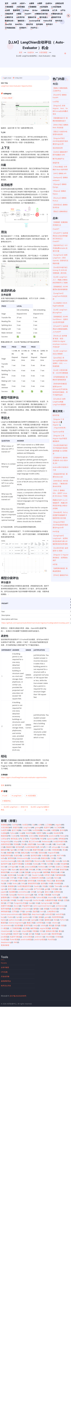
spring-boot (35, 872)
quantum (26, 917)
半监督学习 (26, 906)
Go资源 (27, 864)
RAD (15, 942)
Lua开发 (56, 101)
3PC (18, 878)
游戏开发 (28, 861)
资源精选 (4, 824)
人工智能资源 (15, 928)
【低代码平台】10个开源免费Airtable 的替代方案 (60, 248)
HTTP (9, 903)
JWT (37, 869)
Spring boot (45, 903)
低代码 (43, 883)
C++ (47, 847)
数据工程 (30, 922)
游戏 (40, 917)
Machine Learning (24, 894)
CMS (52, 858)
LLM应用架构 (56, 7)
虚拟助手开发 (56, 17)
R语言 (55, 903)
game (47, 917)
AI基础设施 (45, 10)
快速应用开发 (6, 855)
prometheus (23, 892)
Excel (56, 864)
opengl (33, 920)
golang (37, 827)
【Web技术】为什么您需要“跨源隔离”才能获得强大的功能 (60, 515)
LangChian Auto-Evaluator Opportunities (16, 86)
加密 (64, 897)
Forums (4, 963)
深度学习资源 (6, 906)
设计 (30, 934)
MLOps (34, 10)
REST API (60, 855)
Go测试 (44, 855)
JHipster (51, 897)
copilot (48, 878)
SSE (24, 878)
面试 (56, 925)
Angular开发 (52, 852)
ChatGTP (25, 830)
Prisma (63, 847)
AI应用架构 (44, 7)
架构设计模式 (51, 931)
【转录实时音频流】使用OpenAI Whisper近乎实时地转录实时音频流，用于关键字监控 (60, 389)
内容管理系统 (57, 917)
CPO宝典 (4, 972)
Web (55, 920)
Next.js (62, 836)
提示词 (62, 830)
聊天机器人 (44, 17)
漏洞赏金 (47, 920)
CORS (3, 886)
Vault (31, 903)
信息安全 (11, 875)
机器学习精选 (15, 936)
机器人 (19, 861)
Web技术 (57, 833)
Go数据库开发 (50, 900)
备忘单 (25, 928)
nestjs (35, 925)
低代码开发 (35, 855)
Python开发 (48, 21)
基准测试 (11, 886)
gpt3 (46, 889)
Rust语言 (53, 908)
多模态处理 (59, 3)
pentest (25, 920)
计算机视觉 (55, 850)
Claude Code (37, 875)
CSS (58, 858)
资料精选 (61, 838)
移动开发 (29, 24)
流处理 (35, 911)
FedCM (33, 852)
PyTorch (63, 920)
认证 (20, 872)
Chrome (4, 878)
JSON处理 (45, 869)
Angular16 (5, 869)
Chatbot (10, 917)
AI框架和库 (9, 14)
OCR (34, 917)
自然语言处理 (6, 844)
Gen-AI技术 (8, 98)
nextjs (57, 861)
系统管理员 (55, 934)
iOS (2, 847)
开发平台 (35, 28)
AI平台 (63, 10)
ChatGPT (28, 14)
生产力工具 (38, 889)
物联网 (45, 872)
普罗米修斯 (5, 908)
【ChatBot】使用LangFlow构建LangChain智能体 (59, 401)
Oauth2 (37, 886)
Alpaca (14, 869)
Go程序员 (4, 830)
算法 (64, 850)
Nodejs (35, 864)
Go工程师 (57, 827)
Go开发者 (36, 830)
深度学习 (39, 833)
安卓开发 (27, 925)
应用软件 (23, 28)
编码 (35, 908)
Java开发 (8, 24)
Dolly (23, 883)
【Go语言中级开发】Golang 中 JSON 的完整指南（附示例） (60, 270)
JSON (19, 850)
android (32, 836)
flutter (19, 875)
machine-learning (8, 861)
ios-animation (6, 925)
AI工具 (54, 10)
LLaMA (25, 855)
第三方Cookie (34, 841)
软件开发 (59, 21)
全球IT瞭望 (5, 967)
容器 (62, 925)
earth (65, 886)
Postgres (26, 900)
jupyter (3, 892)
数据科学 (9, 847)
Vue (20, 833)
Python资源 (40, 897)
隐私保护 (4, 850)
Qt (40, 908)
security (13, 872)
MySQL (3, 920)
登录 (2, 785)
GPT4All (12, 880)
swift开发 (39, 922)
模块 (59, 900)
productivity (26, 908)
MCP (16, 852)
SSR (8, 883)
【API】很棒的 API (59, 173)
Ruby (3, 875)
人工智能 (48, 824)
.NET (39, 894)
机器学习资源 (17, 864)
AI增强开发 (9, 17)
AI (53, 844)
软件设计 (49, 24)
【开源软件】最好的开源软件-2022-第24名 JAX (60, 460)
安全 (23, 844)
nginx (3, 889)
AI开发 (55, 564)
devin (3, 866)
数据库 (3, 922)
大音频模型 (32, 7)
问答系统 (40, 880)
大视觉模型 (9, 7)
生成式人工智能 (61, 866)
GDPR (50, 866)
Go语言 (25, 824)
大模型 (53, 830)
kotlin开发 (59, 914)
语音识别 (41, 852)
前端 (45, 908)
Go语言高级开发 (31, 847)
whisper (55, 847)
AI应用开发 (20, 17)
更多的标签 (5, 945)
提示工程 (15, 830)
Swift (49, 864)
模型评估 (7, 801)
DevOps (27, 850)
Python (13, 833)
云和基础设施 (10, 28)
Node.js (16, 883)
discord (16, 906)
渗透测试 (4, 897)
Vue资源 (4, 939)
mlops (16, 841)
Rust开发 (51, 939)
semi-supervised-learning (43, 906)
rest (47, 922)
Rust (2, 852)
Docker (3, 894)
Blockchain (38, 861)
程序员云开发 (6, 985)
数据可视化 (37, 850)
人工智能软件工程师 (35, 878)
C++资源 (13, 897)
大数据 (46, 894)
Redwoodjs (46, 841)
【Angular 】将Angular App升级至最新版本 (60, 438)
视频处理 (25, 914)
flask (24, 934)
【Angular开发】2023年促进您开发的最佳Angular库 (60, 141)
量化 (60, 931)
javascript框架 (30, 866)
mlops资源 (26, 931)
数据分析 (44, 858)
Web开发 (19, 24)
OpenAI (40, 844)
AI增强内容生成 (56, 14)
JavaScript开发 (34, 21)
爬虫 (50, 925)
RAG (41, 838)
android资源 (27, 936)
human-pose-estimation (10, 914)
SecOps (16, 931)
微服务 (9, 852)
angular (58, 824)
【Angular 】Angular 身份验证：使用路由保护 (60, 557)
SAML (31, 869)
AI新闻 (31, 3)
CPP (21, 911)
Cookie (13, 836)
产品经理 (33, 838)
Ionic (42, 911)
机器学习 (47, 827)
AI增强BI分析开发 (41, 14)
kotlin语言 (49, 914)
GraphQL (59, 844)
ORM (12, 900)
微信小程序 (29, 897)
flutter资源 (14, 939)
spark (28, 911)
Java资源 (4, 936)
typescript (51, 838)
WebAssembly (22, 858)
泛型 (65, 900)
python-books (14, 920)
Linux (47, 844)
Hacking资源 (5, 934)
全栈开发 (30, 844)
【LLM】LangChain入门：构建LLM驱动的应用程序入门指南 (60, 279)
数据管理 (16, 10)
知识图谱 (12, 892)
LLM (5, 795)
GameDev (34, 858)
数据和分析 (9, 21)
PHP (42, 864)
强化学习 (16, 934)
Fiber (19, 900)
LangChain (17, 795)
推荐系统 (11, 858)
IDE (40, 920)
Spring (39, 892)
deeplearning (6, 942)
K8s (37, 903)
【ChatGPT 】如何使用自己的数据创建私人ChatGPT (60, 329)
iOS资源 (58, 936)
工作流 (53, 889)
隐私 (27, 872)
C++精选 (4, 928)
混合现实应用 (58, 148)
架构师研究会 (6, 981)
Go (33, 824)
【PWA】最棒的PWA (60, 575)
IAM (49, 883)
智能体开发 (32, 17)
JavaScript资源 (39, 939)
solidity (43, 925)
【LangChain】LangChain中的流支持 (60, 296)
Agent (12, 850)
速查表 (54, 928)
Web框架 (57, 883)
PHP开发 (56, 531)
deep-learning (37, 914)
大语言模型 (20, 7)
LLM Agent (12, 866)
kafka (3, 858)
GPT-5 (26, 875)
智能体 (22, 836)
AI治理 (7, 10)
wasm (46, 850)
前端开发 (56, 162)
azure (19, 889)
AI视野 (39, 3)
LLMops (26, 10)
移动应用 (4, 872)
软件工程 (11, 889)
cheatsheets (5, 931)
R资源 (35, 931)
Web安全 (49, 861)
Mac (20, 897)
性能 (36, 934)
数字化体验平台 (58, 158)
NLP (23, 841)
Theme (57, 886)
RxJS (2, 883)
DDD (41, 931)
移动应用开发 (33, 883)
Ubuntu (4, 880)
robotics (55, 922)
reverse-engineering (16, 922)
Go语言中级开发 (59, 841)
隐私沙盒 (24, 852)
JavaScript (52, 836)
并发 (44, 886)
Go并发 (54, 869)
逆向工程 (48, 892)
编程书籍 (33, 928)
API (61, 872)
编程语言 (22, 21)
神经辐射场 (5, 911)
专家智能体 (59, 875)
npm (18, 917)
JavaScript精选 (26, 939)
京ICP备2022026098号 (18, 996)
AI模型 (18, 14)
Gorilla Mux (37, 900)
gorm (52, 855)
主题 (50, 886)
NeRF (62, 908)
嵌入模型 (15, 908)
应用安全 (57, 892)
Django (12, 894)
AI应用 (14, 3)
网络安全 (54, 872)
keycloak (27, 889)
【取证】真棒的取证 (60, 211)
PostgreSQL (5, 841)
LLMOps (4, 838)
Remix (56, 878)
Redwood (42, 866)
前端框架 (42, 836)
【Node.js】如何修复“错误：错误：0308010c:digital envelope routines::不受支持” (60, 341)
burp (3, 917)
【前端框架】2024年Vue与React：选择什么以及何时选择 (60, 319)
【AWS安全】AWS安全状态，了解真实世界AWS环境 (60, 483)
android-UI (39, 936)
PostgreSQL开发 (20, 903)
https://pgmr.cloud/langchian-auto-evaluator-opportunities (24, 777)
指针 (2, 903)
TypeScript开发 (58, 431)
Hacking (55, 894)
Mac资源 (49, 936)
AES (58, 897)
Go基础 (3, 833)
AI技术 (23, 3)
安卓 (24, 838)
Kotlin (65, 861)
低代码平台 (5, 864)
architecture (60, 906)
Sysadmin (45, 934)
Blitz (20, 866)
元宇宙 (14, 911)
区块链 (16, 844)
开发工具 (49, 880)
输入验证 (4, 900)
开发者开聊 (5, 976)
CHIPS (12, 878)
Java (48, 833)
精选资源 (4, 836)
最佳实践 (59, 880)
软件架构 (39, 24)
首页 (6, 3)
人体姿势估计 (52, 911)
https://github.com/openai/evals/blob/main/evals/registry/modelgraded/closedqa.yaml (35, 623)
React (45, 830)
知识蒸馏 (17, 925)
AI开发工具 (48, 875)
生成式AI (49, 3)
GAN (32, 892)
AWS (42, 847)
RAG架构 (64, 864)
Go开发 (15, 824)
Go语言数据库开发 (24, 886)
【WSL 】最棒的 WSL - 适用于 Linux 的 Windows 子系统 (60, 493)
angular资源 (44, 928)
